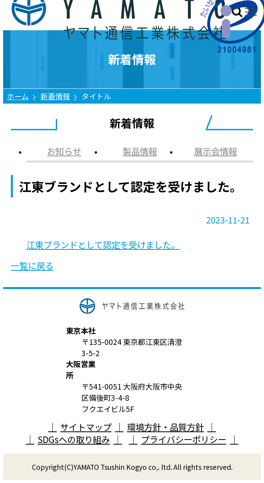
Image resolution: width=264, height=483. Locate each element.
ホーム (18, 96)
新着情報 (55, 96)
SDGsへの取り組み (74, 439)
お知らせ (64, 151)
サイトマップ (85, 427)
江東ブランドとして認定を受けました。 (103, 244)
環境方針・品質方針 (165, 427)
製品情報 (140, 151)
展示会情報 (215, 151)
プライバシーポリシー (183, 439)
